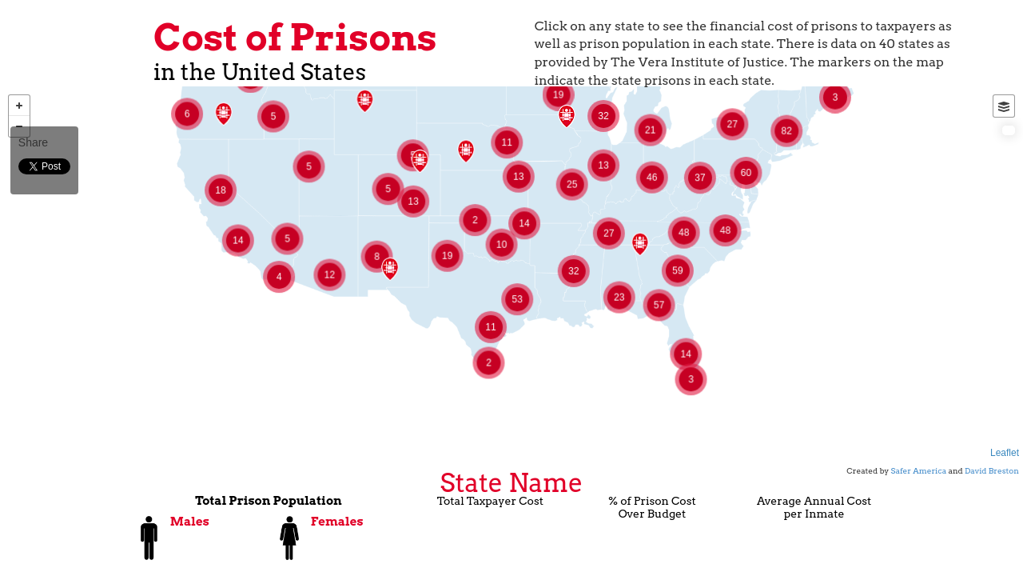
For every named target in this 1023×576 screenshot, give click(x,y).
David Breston (992, 470)
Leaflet (1004, 452)
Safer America (919, 470)
